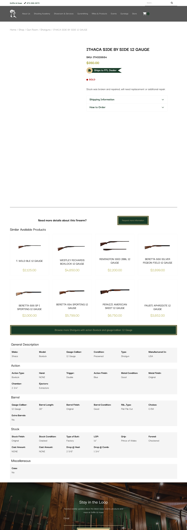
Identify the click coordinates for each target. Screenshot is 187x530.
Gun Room (32, 29)
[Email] (93, 486)
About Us (26, 14)
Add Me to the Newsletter (93, 495)
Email (66, 482)
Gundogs (124, 14)
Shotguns (45, 29)
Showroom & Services (63, 14)
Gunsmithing (82, 14)
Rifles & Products (99, 14)
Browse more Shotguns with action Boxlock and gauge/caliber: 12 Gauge (93, 293)
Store (134, 14)
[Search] (171, 3)
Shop (21, 29)
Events (114, 14)
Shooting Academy (42, 14)
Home (13, 29)
